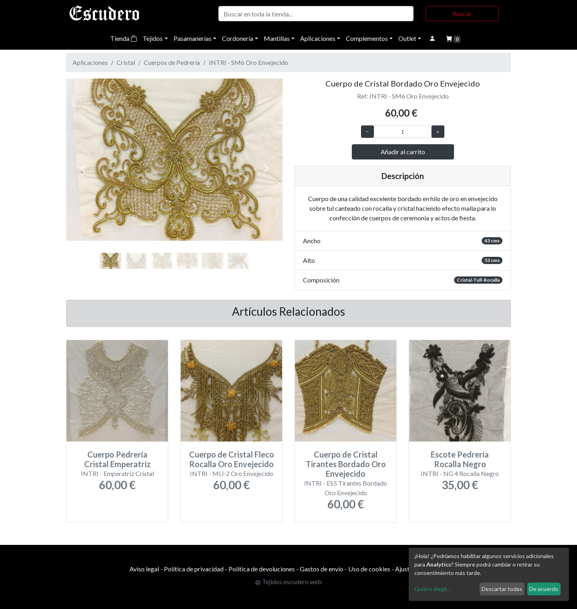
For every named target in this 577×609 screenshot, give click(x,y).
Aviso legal (144, 569)
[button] (82, 168)
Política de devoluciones (261, 569)
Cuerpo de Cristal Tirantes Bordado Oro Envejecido (346, 464)
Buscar (462, 13)
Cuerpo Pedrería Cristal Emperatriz (117, 459)
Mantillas (277, 38)
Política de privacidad (194, 569)
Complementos (367, 38)
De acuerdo (543, 588)
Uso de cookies (369, 569)
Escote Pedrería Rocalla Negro (460, 459)
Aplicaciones (317, 38)
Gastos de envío (321, 569)
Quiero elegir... (432, 588)
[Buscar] (316, 13)
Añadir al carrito (403, 151)
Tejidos (153, 38)
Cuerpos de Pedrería (172, 62)
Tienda (123, 38)
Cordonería (237, 38)
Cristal (126, 62)
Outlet (407, 38)
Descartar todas (502, 588)
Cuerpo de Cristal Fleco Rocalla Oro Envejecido (231, 459)
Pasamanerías (193, 38)
